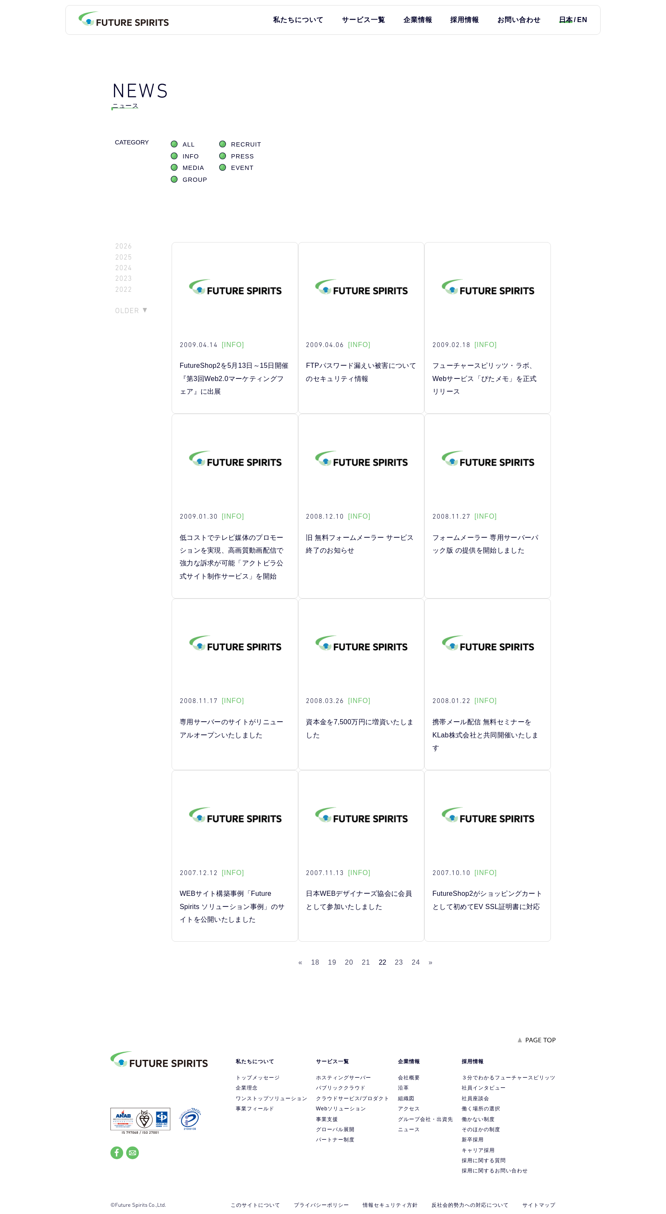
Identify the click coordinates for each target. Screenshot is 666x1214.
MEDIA (193, 167)
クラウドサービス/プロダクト (352, 1098)
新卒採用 (473, 1140)
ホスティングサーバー (343, 1078)
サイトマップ (539, 1205)
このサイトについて (255, 1205)
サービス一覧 (363, 19)
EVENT (242, 167)
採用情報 (464, 19)
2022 (123, 289)
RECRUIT (246, 144)
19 (332, 962)
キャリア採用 (478, 1150)
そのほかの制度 (481, 1129)
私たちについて (298, 19)
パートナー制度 (335, 1140)
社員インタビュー (484, 1088)
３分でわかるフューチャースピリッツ (509, 1078)
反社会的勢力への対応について (470, 1205)
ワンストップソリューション (272, 1098)
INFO (191, 156)
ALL (189, 144)
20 (349, 962)
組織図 (406, 1098)
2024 (123, 268)
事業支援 (327, 1119)
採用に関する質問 (484, 1160)
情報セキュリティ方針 (390, 1205)
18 (315, 962)
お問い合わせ (519, 19)
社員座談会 (475, 1098)
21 (366, 962)
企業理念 (247, 1088)
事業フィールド (255, 1109)
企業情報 (418, 19)
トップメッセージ (258, 1078)
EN (582, 19)
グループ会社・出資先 (425, 1119)
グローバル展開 (335, 1129)
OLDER (127, 310)
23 (399, 962)
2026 (123, 246)
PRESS (242, 156)
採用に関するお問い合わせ (495, 1171)
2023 (123, 278)
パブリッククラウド (341, 1088)
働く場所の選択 (481, 1109)
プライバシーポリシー (321, 1205)
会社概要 (409, 1078)
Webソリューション (341, 1109)
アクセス (409, 1109)
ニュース (409, 1129)
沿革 (403, 1088)
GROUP (195, 179)
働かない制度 (478, 1119)
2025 (123, 257)
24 (416, 962)
